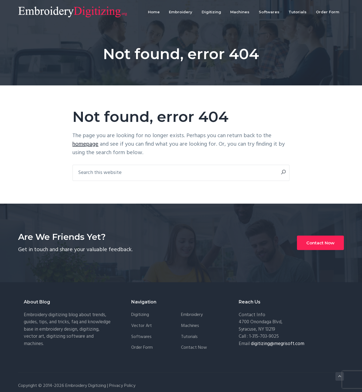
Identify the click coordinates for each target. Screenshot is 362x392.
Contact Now (320, 242)
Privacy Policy (122, 385)
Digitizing (140, 314)
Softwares (141, 337)
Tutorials (189, 337)
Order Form (142, 347)
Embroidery (192, 314)
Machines (190, 325)
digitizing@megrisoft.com (277, 344)
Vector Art (141, 325)
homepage (85, 144)
